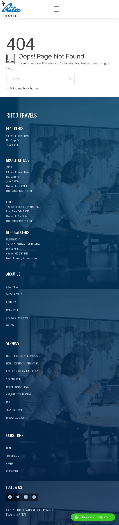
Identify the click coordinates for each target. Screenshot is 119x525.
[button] (93, 517)
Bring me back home (22, 88)
